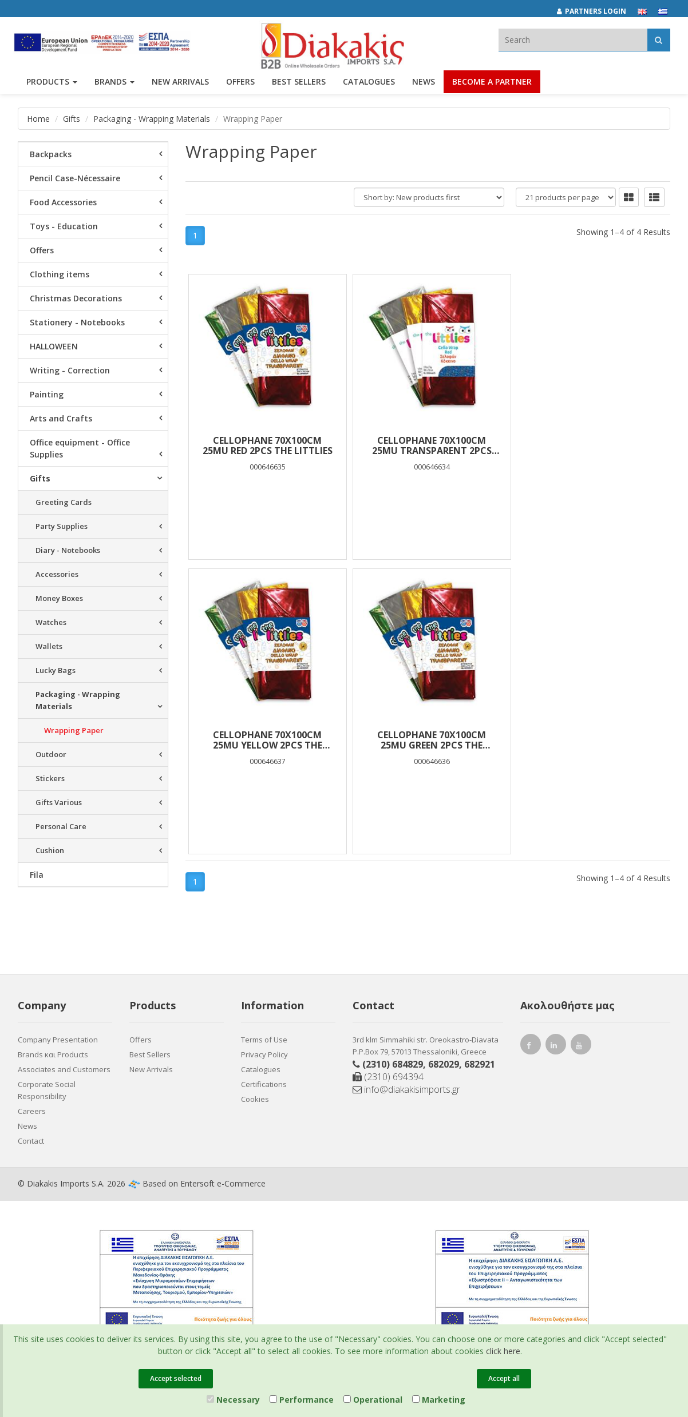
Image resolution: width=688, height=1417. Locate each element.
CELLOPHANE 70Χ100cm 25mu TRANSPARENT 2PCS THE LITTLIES (428, 445)
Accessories (56, 574)
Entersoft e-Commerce (223, 1183)
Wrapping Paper (74, 730)
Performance (302, 1399)
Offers (42, 250)
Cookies (255, 1099)
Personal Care (60, 826)
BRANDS (114, 84)
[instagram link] (556, 1046)
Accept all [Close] (504, 1378)
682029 (443, 1064)
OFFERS (240, 84)
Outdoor (50, 754)
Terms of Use (264, 1039)
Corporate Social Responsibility (47, 1090)
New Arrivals (151, 1069)
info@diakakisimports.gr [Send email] (406, 1089)
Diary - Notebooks (67, 550)
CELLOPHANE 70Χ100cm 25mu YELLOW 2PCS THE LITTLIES (589, 445)
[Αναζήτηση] (658, 40)
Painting (47, 394)
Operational (372, 1399)
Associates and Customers (64, 1069)
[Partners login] (597, 11)
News (423, 84)
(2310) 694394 (388, 1076)
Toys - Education (64, 226)
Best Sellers (299, 84)
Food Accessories (63, 202)
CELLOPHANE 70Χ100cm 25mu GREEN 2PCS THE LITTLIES (266, 740)
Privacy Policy (264, 1054)
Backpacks (51, 154)
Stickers (50, 778)
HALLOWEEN (54, 346)
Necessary (233, 1399)
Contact (31, 1141)
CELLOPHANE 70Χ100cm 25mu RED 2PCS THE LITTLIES (266, 445)
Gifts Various (58, 802)
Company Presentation (58, 1039)
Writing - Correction (70, 370)
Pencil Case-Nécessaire (75, 178)
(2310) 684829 (392, 1064)
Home (38, 118)
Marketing (438, 1399)
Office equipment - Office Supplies (80, 448)
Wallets (48, 646)
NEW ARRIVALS (180, 84)
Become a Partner (492, 84)
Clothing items (59, 274)
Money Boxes (59, 598)
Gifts (71, 118)
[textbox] (573, 40)
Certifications (264, 1084)
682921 (479, 1064)
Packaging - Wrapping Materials (151, 118)
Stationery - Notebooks (77, 322)
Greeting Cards (63, 502)
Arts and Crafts (61, 418)
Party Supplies (61, 526)
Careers (32, 1111)
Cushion (49, 850)
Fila (37, 874)
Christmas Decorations (76, 298)
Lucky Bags (55, 670)
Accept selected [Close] (175, 1378)
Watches (50, 622)
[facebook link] (530, 1046)
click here (503, 1351)
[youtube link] (581, 1046)
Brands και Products (53, 1054)
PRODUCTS (51, 84)
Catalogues (369, 84)
